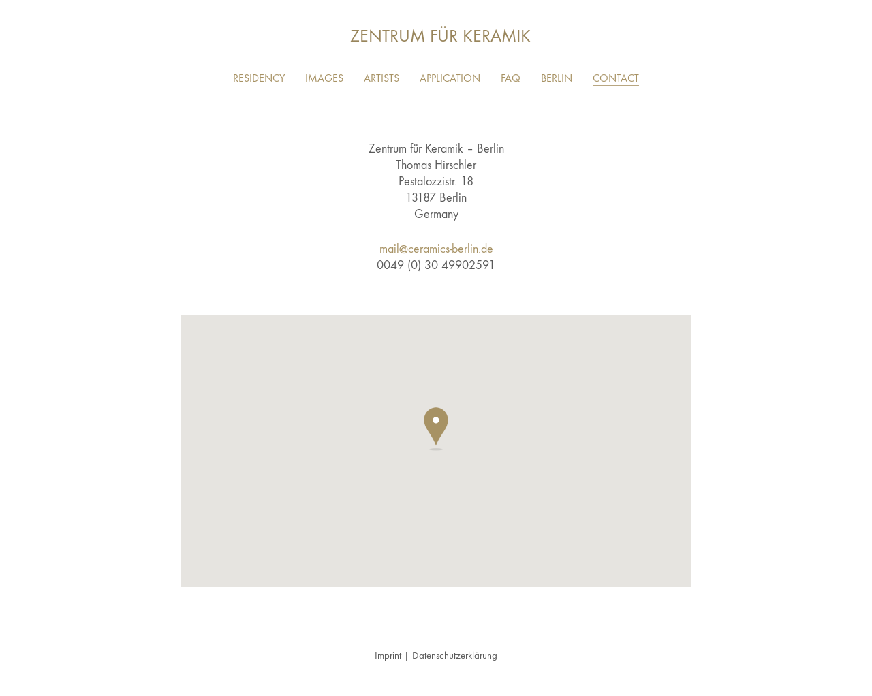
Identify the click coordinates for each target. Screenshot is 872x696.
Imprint (388, 655)
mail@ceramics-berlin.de (436, 249)
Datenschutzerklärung (454, 655)
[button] (436, 429)
